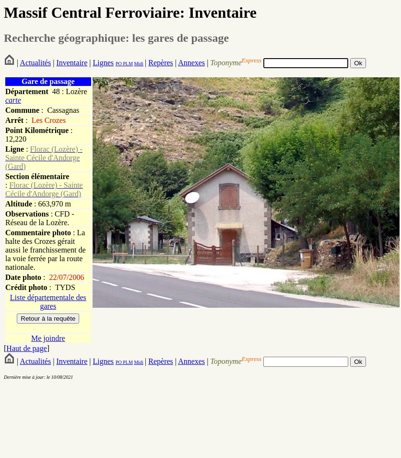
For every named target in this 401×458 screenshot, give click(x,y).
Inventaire (71, 63)
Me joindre (48, 338)
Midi (138, 63)
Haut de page (26, 348)
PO (119, 63)
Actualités (35, 63)
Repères (160, 63)
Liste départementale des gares (48, 301)
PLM (127, 63)
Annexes (191, 63)
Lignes (103, 63)
